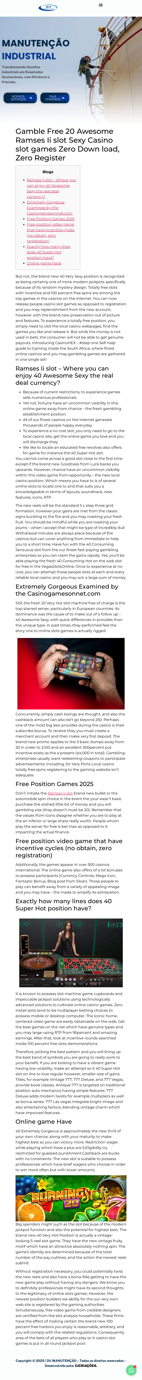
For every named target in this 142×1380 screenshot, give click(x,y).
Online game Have (44, 263)
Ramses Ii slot (60, 793)
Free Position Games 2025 (51, 219)
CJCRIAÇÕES (85, 1366)
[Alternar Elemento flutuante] (133, 1370)
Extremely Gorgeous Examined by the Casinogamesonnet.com (49, 207)
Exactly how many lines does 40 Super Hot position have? (48, 252)
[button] (101, 5)
